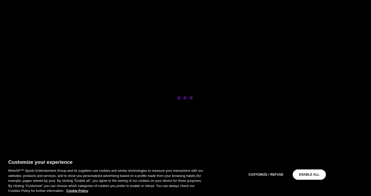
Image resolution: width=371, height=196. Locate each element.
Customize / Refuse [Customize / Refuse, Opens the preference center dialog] (265, 174)
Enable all (309, 174)
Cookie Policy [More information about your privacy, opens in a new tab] (77, 191)
